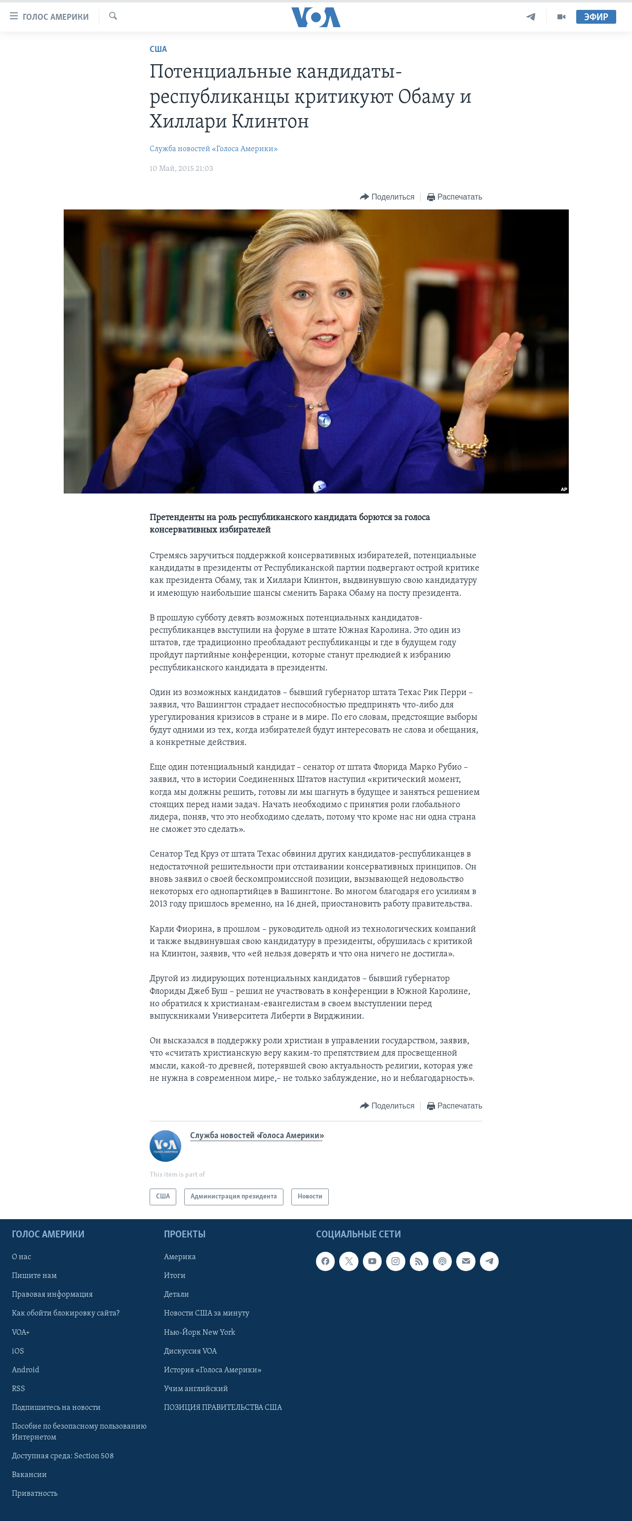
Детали (176, 1295)
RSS (18, 1389)
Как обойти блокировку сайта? (65, 1314)
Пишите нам (34, 1276)
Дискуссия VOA (190, 1352)
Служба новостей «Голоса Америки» (214, 149)
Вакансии (29, 1475)
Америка (180, 1257)
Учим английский (196, 1389)
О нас (21, 1257)
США (158, 49)
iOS (18, 1352)
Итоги (175, 1276)
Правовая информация (52, 1295)
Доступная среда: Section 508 (63, 1456)
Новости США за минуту (206, 1314)
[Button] (387, 197)
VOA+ (21, 1333)
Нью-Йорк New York (199, 1333)
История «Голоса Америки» (213, 1370)
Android (26, 1370)
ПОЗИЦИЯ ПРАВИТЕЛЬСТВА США (223, 1408)
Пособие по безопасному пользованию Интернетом (79, 1432)
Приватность (34, 1494)
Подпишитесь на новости (56, 1408)
